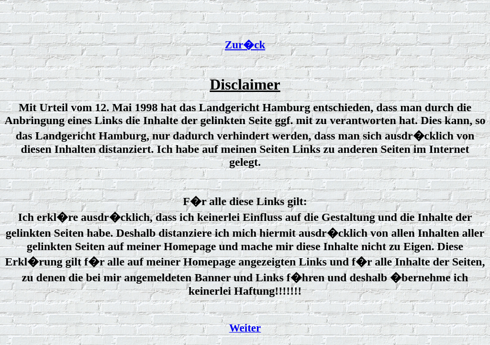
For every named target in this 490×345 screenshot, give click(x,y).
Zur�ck (245, 44)
